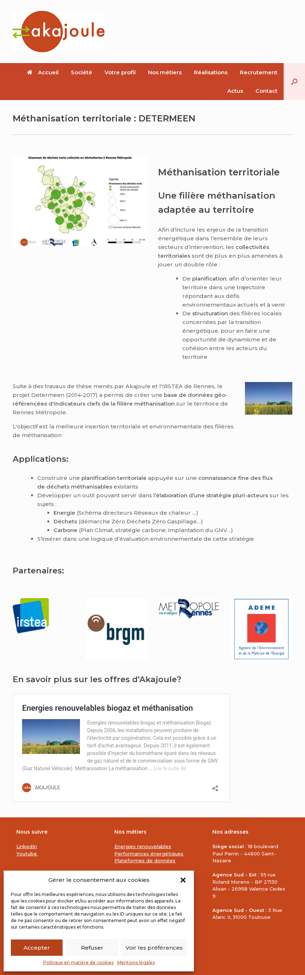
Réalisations (211, 72)
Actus (235, 90)
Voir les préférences (154, 947)
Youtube (27, 853)
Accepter (37, 947)
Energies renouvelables (142, 846)
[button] (183, 880)
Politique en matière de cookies (78, 962)
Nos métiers (165, 72)
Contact (266, 90)
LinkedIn (26, 846)
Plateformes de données (144, 860)
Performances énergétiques (148, 853)
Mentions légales (136, 962)
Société (81, 72)
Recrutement (259, 72)
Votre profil (120, 72)
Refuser (92, 947)
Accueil (43, 72)
